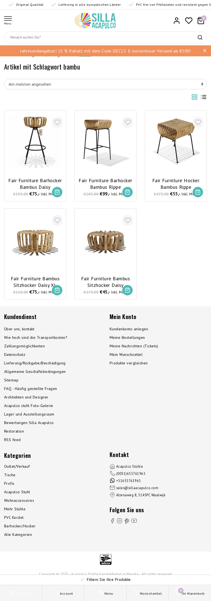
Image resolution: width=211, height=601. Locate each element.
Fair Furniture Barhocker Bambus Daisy (35, 182)
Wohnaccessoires (19, 501)
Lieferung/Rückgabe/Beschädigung (35, 364)
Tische (10, 475)
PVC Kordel (14, 518)
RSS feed (12, 440)
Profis (9, 484)
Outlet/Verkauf (17, 467)
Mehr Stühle (15, 510)
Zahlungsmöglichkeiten (24, 347)
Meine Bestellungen (127, 338)
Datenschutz (14, 355)
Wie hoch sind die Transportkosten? (35, 338)
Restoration (14, 432)
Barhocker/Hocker (20, 527)
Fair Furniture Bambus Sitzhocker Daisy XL (35, 281)
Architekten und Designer (26, 398)
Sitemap (11, 381)
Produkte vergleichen (129, 364)
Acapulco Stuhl (17, 493)
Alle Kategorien (18, 535)
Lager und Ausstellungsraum (29, 415)
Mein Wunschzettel (126, 355)
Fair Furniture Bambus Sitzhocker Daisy (105, 281)
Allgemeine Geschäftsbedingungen (35, 372)
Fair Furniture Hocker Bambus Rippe (175, 182)
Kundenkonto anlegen (129, 330)
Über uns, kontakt (19, 330)
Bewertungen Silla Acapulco (29, 423)
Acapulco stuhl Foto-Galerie (28, 406)
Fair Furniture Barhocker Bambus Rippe (105, 182)
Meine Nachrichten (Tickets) (134, 347)
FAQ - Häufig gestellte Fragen (30, 389)
